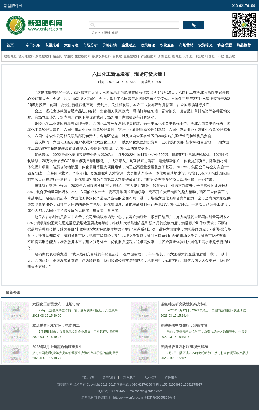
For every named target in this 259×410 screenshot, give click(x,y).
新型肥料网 (13, 6)
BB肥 (220, 56)
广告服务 (171, 377)
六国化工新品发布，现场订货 (56, 304)
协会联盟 (224, 45)
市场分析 (90, 45)
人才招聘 (150, 377)
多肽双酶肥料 (101, 56)
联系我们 (129, 377)
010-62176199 (243, 6)
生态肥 (230, 56)
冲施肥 (199, 56)
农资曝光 (205, 45)
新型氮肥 (164, 56)
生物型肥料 (82, 56)
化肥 (115, 33)
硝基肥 (57, 56)
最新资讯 (13, 292)
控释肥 (177, 56)
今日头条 (33, 45)
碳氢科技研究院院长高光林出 (184, 304)
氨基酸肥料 (131, 56)
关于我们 (109, 377)
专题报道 (52, 45)
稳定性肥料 (26, 56)
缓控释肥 (10, 56)
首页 (10, 45)
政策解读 (148, 45)
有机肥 (117, 56)
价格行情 (109, 45)
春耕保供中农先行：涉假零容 (184, 325)
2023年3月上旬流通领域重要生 (57, 347)
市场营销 (186, 45)
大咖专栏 (71, 45)
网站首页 (88, 377)
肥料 (107, 33)
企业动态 (128, 45)
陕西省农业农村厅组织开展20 (184, 347)
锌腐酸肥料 (148, 56)
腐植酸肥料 (43, 56)
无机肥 (188, 56)
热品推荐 (243, 45)
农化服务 (167, 45)
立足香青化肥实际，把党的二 (56, 325)
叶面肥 (210, 56)
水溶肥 (68, 56)
